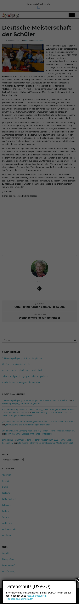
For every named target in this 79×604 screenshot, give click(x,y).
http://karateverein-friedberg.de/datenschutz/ (26, 597)
